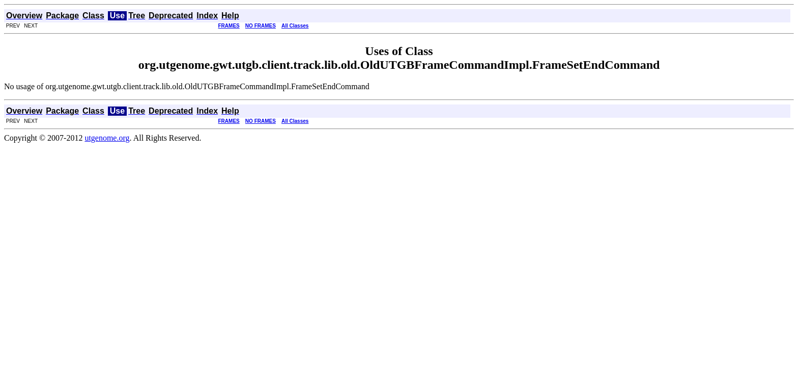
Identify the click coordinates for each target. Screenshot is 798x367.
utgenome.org (106, 138)
